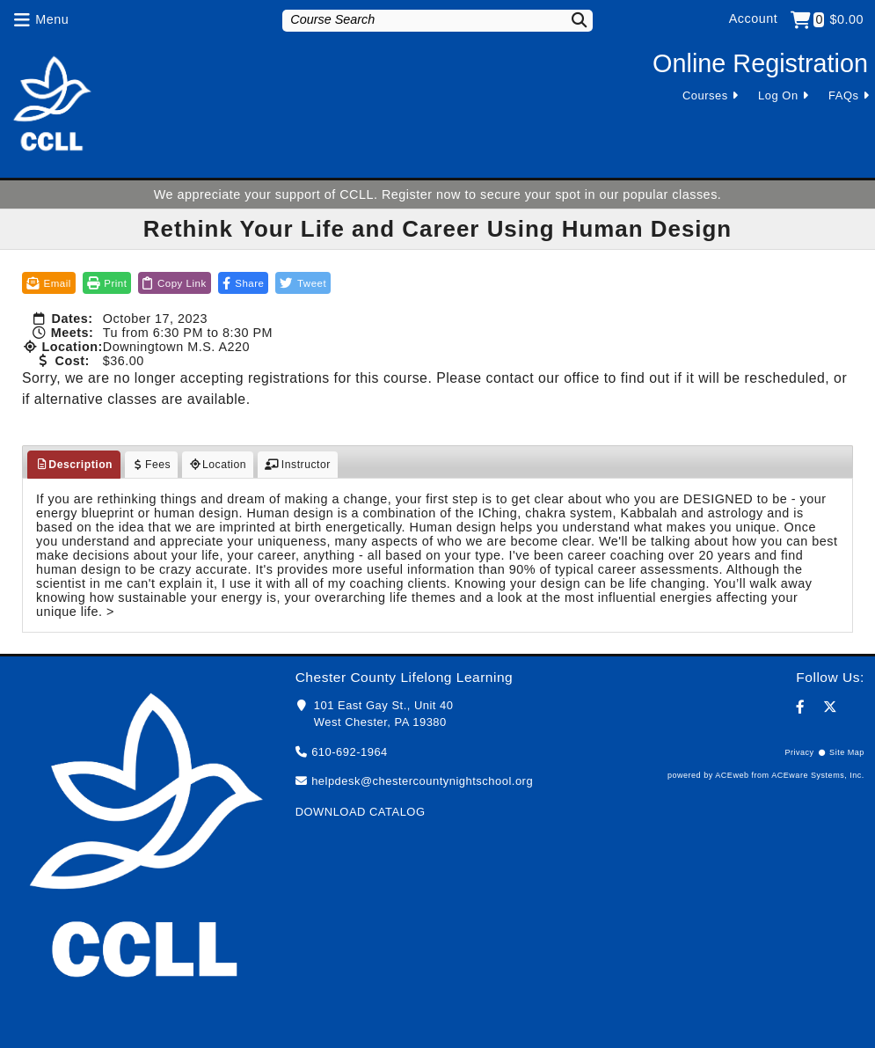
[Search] (570, 19)
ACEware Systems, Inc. (817, 775)
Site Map (846, 752)
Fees (151, 464)
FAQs (843, 95)
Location (218, 464)
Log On (778, 95)
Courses (705, 95)
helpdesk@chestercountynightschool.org (422, 781)
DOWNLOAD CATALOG (360, 811)
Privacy (798, 752)
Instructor (298, 464)
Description (74, 464)
